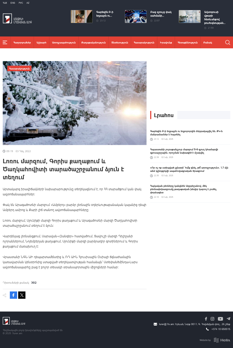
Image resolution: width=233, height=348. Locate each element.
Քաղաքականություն (93, 42)
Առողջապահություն (64, 42)
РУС (21, 2)
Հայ (5, 2)
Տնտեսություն (119, 42)
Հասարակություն (144, 42)
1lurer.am (17, 333)
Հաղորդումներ (22, 42)
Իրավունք (166, 42)
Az (28, 2)
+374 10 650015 (221, 328)
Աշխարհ (41, 42)
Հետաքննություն (188, 42)
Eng (13, 2)
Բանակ (207, 42)
